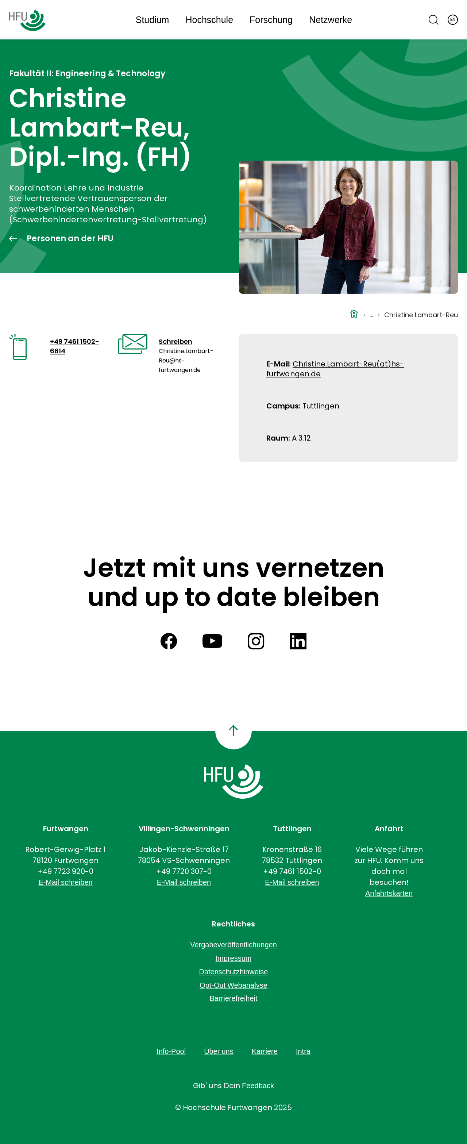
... (371, 314)
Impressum (234, 958)
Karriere (265, 1051)
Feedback (258, 1085)
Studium (152, 20)
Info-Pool (171, 1051)
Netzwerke (330, 20)
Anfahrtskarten (389, 893)
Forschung (271, 20)
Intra (303, 1051)
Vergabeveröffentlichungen (233, 945)
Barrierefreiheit (233, 998)
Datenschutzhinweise (233, 972)
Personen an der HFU (70, 238)
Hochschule (209, 20)
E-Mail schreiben (65, 882)
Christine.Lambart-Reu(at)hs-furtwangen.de (335, 369)
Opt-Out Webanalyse (233, 985)
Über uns (219, 1051)
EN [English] (452, 19)
